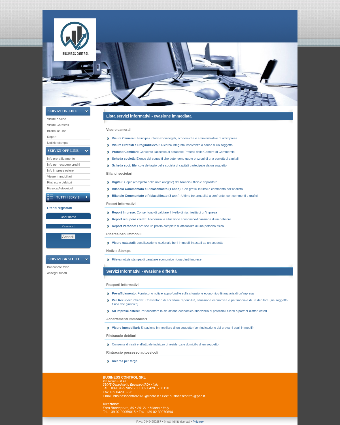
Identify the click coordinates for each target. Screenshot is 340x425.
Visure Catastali (58, 125)
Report (51, 136)
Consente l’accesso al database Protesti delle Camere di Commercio (173, 151)
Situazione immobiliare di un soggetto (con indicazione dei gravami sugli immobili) (183, 327)
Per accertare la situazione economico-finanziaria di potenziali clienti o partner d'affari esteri (189, 311)
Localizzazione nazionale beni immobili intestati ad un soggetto (168, 242)
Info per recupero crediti (63, 164)
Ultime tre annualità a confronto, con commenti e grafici (185, 195)
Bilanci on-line (56, 131)
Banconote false (58, 267)
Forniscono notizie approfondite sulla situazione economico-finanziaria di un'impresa (183, 293)
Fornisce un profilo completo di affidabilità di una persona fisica (168, 226)
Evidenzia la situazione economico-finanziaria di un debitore (171, 219)
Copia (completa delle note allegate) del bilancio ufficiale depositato (164, 182)
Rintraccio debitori (59, 182)
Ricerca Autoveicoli (60, 188)
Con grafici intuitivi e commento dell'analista (177, 189)
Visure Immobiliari (59, 176)
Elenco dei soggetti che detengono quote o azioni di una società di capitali (175, 158)
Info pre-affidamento (61, 158)
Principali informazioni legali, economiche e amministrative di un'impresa (174, 138)
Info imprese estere (60, 170)
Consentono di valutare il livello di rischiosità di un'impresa (164, 212)
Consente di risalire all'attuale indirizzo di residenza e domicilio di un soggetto (165, 344)
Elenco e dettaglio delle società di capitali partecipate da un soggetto (169, 165)
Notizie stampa (57, 142)
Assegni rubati (57, 273)
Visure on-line (56, 119)
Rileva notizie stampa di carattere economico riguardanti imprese (156, 259)
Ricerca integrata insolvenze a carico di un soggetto (172, 145)
